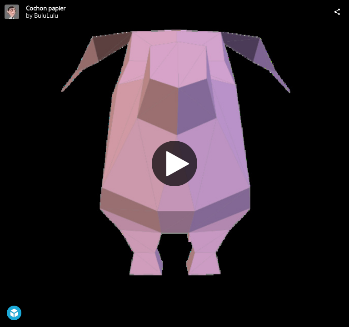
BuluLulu (46, 15)
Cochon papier (45, 8)
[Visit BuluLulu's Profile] (12, 12)
